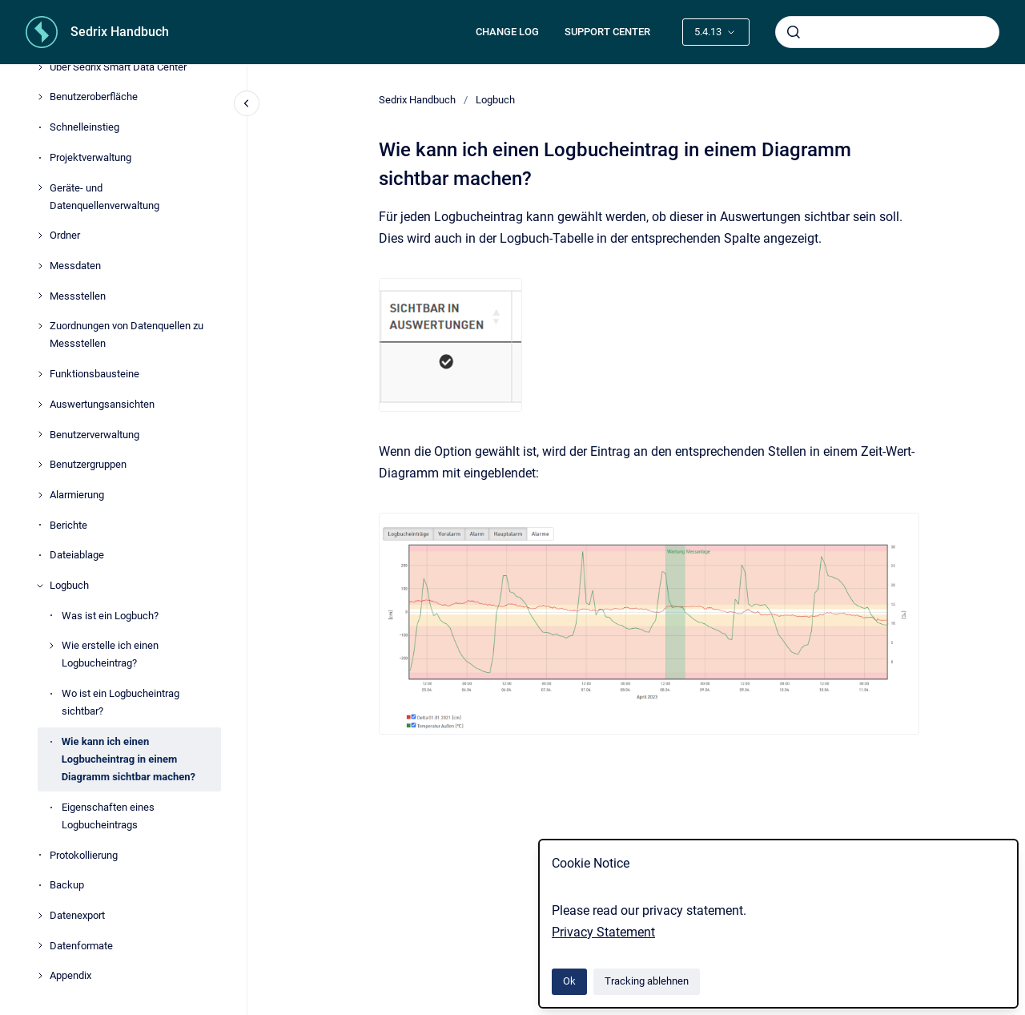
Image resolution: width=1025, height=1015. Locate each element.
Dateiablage (77, 555)
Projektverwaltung (90, 157)
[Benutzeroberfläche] (40, 97)
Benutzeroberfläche (94, 97)
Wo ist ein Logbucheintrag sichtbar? (120, 702)
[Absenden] (793, 32)
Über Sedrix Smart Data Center (118, 67)
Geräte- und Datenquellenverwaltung (104, 196)
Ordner (65, 235)
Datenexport (77, 915)
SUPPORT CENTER (607, 32)
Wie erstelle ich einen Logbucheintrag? (110, 654)
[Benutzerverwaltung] (40, 434)
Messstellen (78, 296)
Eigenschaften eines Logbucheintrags (108, 816)
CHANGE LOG (507, 32)
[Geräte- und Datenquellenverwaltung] (40, 187)
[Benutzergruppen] (40, 464)
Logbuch (69, 585)
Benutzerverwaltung (94, 435)
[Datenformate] (40, 945)
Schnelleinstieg (84, 127)
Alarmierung (77, 495)
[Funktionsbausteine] (40, 374)
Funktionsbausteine (94, 374)
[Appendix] (40, 975)
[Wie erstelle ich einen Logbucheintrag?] (51, 645)
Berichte (68, 525)
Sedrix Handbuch (119, 31)
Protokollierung (84, 855)
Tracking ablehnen (647, 981)
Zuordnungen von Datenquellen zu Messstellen (126, 334)
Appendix (70, 975)
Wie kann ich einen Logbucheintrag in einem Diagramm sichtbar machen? (128, 759)
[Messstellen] (40, 295)
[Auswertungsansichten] (40, 404)
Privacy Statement (603, 932)
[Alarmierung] (40, 495)
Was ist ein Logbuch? (110, 616)
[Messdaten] (40, 266)
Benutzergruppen (88, 464)
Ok (569, 981)
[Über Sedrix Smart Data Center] (40, 67)
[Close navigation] (246, 103)
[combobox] (887, 32)
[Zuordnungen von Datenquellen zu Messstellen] (40, 326)
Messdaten (75, 266)
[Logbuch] (40, 585)
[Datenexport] (40, 915)
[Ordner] (40, 235)
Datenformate (81, 946)
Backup (67, 885)
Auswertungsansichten (102, 404)
